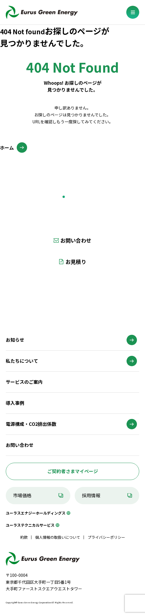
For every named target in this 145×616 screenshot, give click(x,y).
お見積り (75, 261)
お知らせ (15, 339)
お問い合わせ (75, 240)
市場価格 (22, 495)
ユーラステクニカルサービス (30, 525)
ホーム (7, 147)
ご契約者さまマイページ (72, 471)
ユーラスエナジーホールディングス (35, 513)
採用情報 (91, 495)
